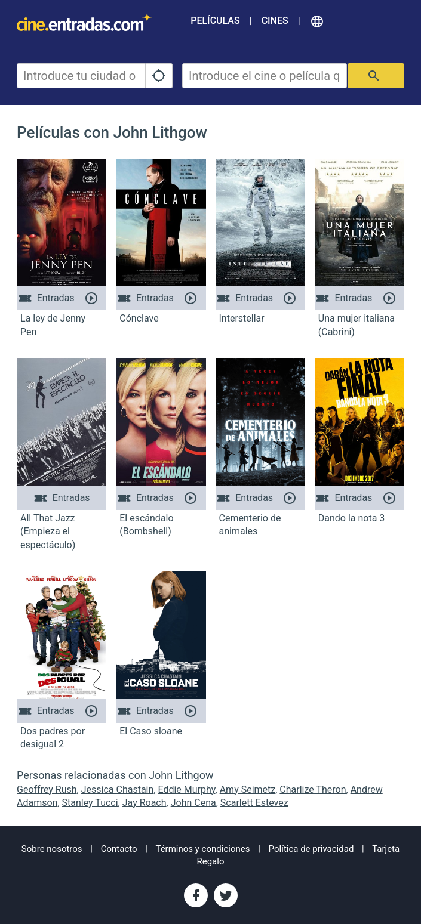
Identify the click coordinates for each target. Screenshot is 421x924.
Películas (214, 20)
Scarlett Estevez (254, 802)
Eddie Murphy (186, 789)
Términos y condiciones (202, 848)
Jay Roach (144, 802)
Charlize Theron (312, 789)
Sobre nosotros (51, 848)
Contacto (119, 848)
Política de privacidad (311, 848)
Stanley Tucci (90, 802)
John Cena (193, 802)
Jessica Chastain (117, 789)
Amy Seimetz (248, 789)
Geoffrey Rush (47, 789)
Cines (275, 20)
